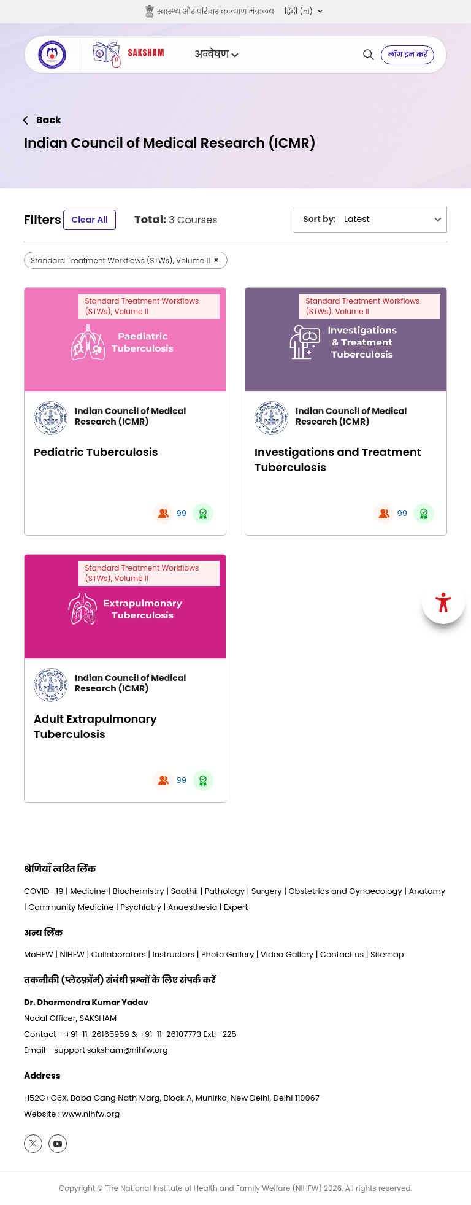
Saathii (184, 891)
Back (48, 120)
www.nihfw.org (91, 1114)
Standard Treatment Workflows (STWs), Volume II (142, 306)
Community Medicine (70, 907)
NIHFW (72, 954)
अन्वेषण (215, 54)
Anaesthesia (193, 907)
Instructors (174, 954)
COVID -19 (43, 891)
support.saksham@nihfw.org (111, 1050)
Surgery (266, 891)
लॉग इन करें (407, 54)
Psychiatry (140, 907)
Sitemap (387, 954)
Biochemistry (138, 891)
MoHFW (38, 954)
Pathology (225, 891)
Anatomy (426, 891)
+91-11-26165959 (97, 1034)
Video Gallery (287, 954)
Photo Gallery (227, 954)
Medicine (88, 891)
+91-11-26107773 (170, 1034)
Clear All (89, 220)
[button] (303, 11)
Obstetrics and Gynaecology (345, 891)
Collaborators (118, 954)
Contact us (342, 954)
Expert (236, 907)
